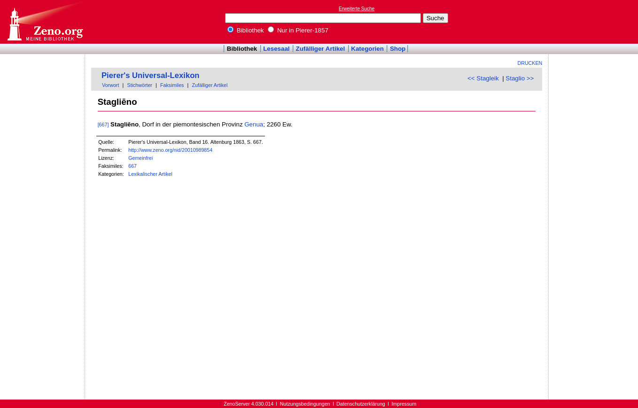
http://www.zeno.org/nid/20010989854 (170, 150)
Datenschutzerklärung (360, 404)
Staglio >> (520, 78)
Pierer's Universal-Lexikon (150, 75)
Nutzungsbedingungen (305, 404)
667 (132, 166)
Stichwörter (139, 85)
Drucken (530, 63)
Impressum (403, 404)
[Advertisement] (594, 21)
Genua (253, 124)
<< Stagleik (483, 78)
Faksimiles (172, 85)
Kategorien (367, 48)
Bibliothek (245, 30)
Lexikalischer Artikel (150, 174)
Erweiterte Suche (356, 8)
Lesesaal (276, 48)
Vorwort (110, 85)
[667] (103, 124)
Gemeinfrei (140, 158)
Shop (397, 48)
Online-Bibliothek (44, 22)
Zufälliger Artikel (320, 48)
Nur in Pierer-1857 (298, 30)
